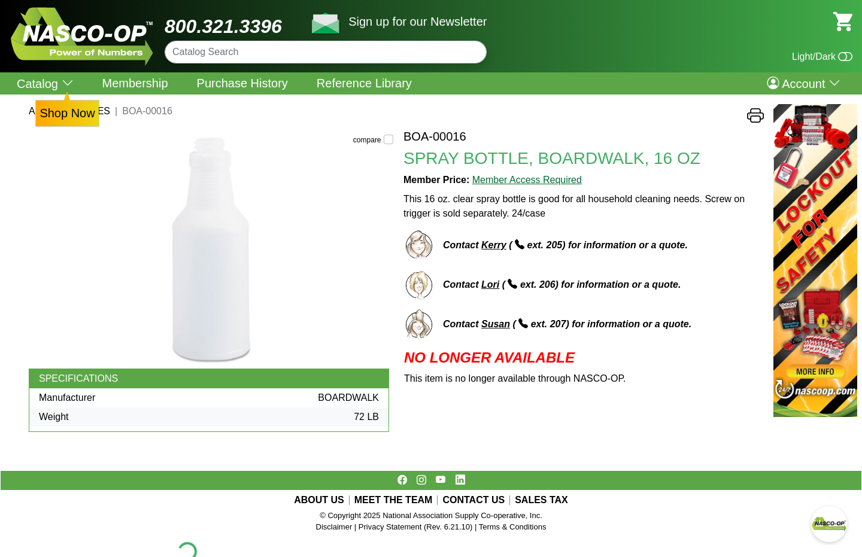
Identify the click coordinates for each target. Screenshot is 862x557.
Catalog (45, 83)
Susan (495, 324)
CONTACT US (473, 500)
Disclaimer (334, 526)
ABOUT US (319, 500)
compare (367, 140)
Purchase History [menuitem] (242, 83)
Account (803, 83)
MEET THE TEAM (393, 500)
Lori (490, 284)
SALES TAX (541, 500)
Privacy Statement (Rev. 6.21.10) (416, 526)
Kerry (493, 245)
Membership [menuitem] (135, 83)
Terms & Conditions (513, 526)
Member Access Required (527, 180)
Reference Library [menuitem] (364, 83)
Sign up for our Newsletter (417, 21)
